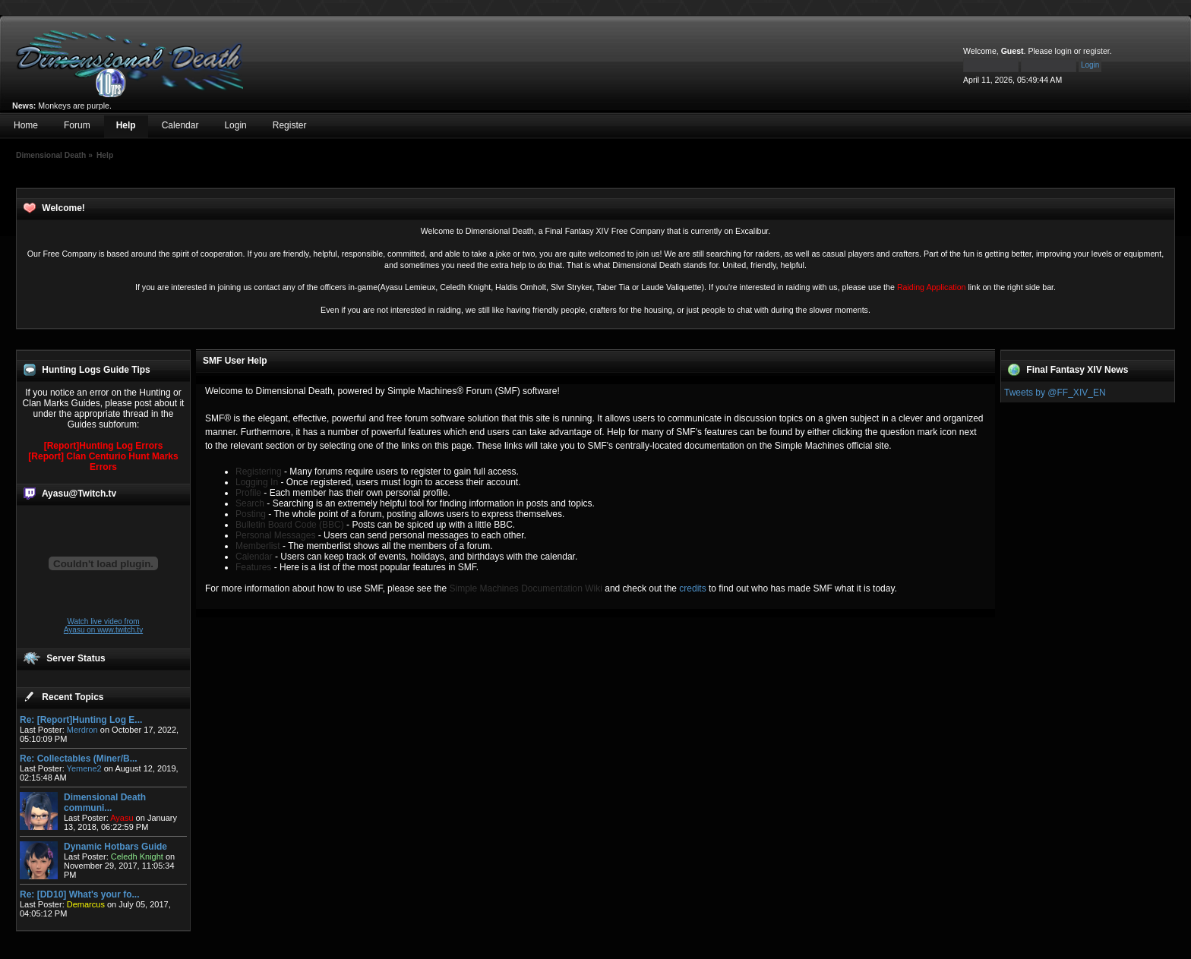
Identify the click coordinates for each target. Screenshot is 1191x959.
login (1063, 50)
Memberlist (257, 546)
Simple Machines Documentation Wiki (526, 588)
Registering (258, 471)
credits (692, 588)
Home (26, 125)
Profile (248, 492)
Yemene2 (84, 768)
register (1096, 50)
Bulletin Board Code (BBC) (289, 524)
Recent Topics (72, 697)
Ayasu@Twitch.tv (79, 493)
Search (249, 503)
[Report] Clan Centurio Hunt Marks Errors (103, 461)
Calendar (180, 125)
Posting (250, 514)
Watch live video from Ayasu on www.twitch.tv (103, 625)
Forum (77, 125)
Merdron (82, 729)
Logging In (256, 482)
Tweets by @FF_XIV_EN (1055, 392)
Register (290, 125)
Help (126, 125)
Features (253, 567)
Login (235, 125)
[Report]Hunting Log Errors (103, 445)
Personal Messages (275, 535)
